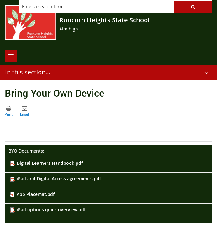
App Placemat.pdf (32, 194)
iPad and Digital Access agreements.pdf (55, 178)
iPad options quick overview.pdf (48, 210)
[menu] (11, 56)
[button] (193, 6)
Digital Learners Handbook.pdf (46, 163)
